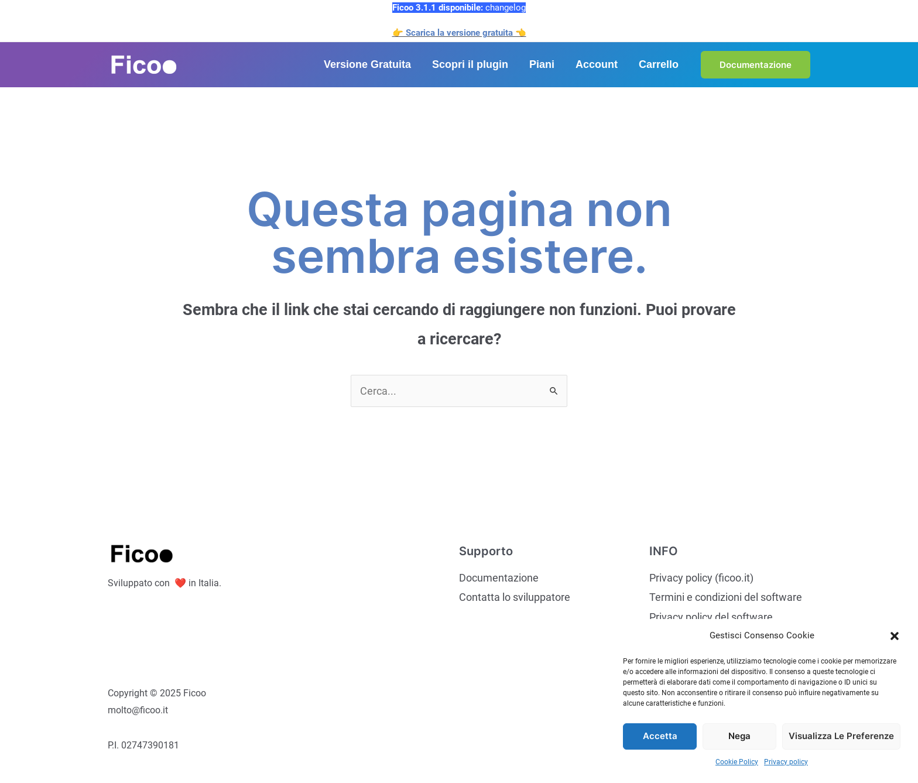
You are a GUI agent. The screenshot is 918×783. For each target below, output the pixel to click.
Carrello (659, 64)
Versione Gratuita (367, 64)
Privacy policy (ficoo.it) (701, 578)
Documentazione (499, 578)
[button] (894, 636)
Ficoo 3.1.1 (415, 7)
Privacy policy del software (711, 617)
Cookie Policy (736, 762)
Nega (739, 735)
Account (597, 64)
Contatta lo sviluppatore (514, 597)
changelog (505, 7)
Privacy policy (786, 762)
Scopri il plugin (470, 64)
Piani (541, 64)
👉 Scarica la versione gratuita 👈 (459, 33)
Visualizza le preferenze (841, 735)
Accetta (660, 735)
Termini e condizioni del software (725, 597)
